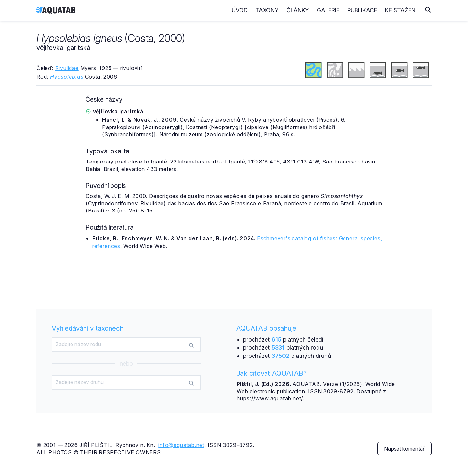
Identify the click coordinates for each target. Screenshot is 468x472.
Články (297, 10)
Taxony (267, 10)
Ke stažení (401, 10)
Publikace (362, 10)
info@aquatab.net (181, 445)
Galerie (328, 10)
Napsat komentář (404, 448)
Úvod (240, 10)
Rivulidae (67, 68)
